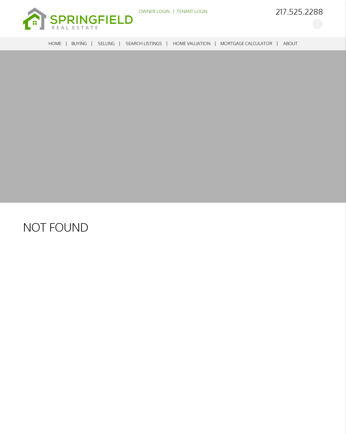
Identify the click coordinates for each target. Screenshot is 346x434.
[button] (317, 24)
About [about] (290, 43)
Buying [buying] (79, 43)
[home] (78, 18)
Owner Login (154, 11)
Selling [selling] (106, 43)
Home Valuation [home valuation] (191, 43)
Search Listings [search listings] (144, 43)
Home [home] (54, 43)
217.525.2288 (299, 11)
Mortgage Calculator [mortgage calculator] (246, 43)
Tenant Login (192, 11)
